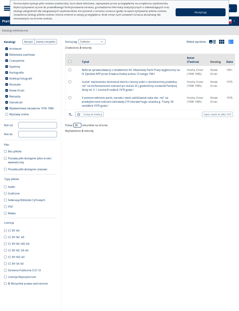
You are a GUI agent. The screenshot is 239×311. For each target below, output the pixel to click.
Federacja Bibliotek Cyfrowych (26, 200)
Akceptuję (200, 12)
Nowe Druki (16, 90)
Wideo (12, 213)
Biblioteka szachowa (22, 54)
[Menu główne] (8, 8)
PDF (10, 206)
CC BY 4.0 (13, 230)
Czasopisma (16, 60)
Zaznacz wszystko (45, 41)
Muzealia (15, 84)
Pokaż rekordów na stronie (86, 125)
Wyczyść (28, 41)
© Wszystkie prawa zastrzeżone (28, 283)
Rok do (8, 134)
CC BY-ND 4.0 (16, 257)
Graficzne (14, 193)
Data (229, 62)
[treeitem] (30, 48)
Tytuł (85, 62)
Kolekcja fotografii (20, 78)
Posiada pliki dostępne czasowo (27, 169)
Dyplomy (14, 66)
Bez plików (14, 151)
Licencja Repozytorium (22, 277)
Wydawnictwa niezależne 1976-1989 (31, 108)
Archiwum (15, 49)
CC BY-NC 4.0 (16, 237)
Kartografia (16, 72)
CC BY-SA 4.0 (16, 263)
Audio (11, 187)
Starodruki (16, 102)
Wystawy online (19, 114)
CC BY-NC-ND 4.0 (18, 244)
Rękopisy (15, 96)
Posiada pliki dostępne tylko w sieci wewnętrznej (29, 160)
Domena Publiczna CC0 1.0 (24, 270)
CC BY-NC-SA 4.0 (18, 250)
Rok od (8, 125)
